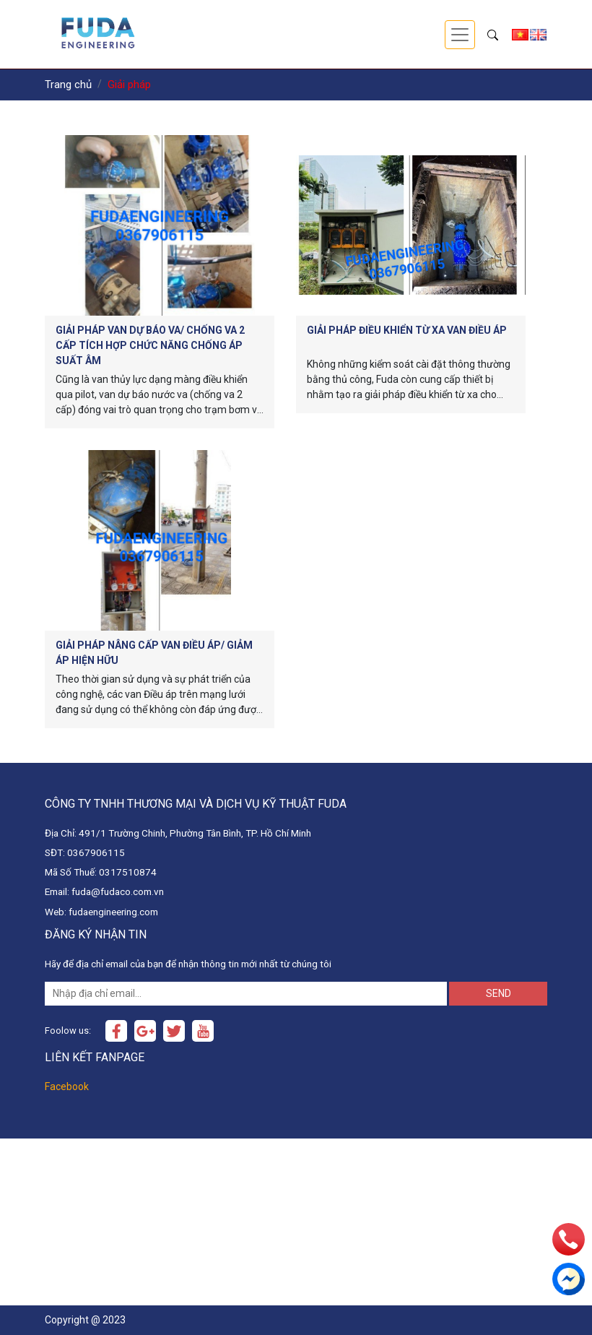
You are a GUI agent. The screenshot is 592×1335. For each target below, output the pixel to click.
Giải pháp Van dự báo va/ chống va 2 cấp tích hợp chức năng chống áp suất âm (150, 345)
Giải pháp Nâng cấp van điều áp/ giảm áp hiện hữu (154, 652)
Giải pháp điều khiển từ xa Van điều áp (407, 330)
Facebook (67, 1086)
